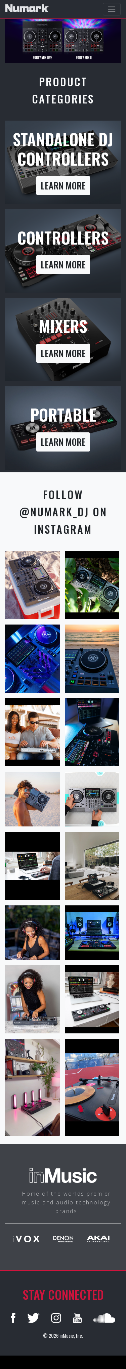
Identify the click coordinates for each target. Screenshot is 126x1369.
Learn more (63, 185)
